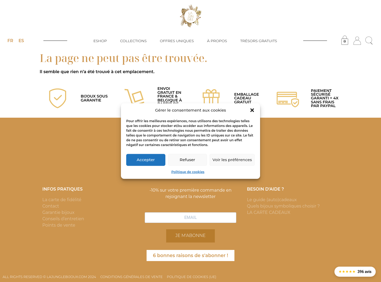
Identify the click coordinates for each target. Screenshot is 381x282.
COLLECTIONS (134, 40)
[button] (252, 110)
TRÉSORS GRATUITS (258, 40)
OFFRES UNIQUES (178, 40)
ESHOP (101, 40)
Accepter (146, 159)
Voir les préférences (232, 159)
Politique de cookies (187, 172)
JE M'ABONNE (190, 235)
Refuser (187, 159)
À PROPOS (218, 40)
